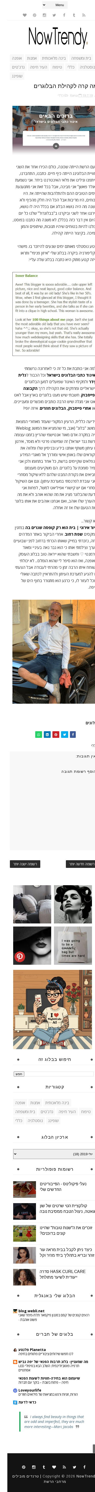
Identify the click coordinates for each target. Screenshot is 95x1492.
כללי (63, 67)
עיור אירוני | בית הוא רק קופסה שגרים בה (54, 527)
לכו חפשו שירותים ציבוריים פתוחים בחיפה (38, 1354)
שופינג (10, 76)
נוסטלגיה (80, 67)
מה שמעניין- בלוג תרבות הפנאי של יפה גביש (46, 1361)
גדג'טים (11, 67)
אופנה (9, 58)
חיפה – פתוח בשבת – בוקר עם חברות (36, 1382)
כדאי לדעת (20, 1402)
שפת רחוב (66, 534)
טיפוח (50, 67)
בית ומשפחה (74, 58)
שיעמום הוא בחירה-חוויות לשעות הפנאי (42, 1378)
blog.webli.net (24, 1310)
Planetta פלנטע (25, 1349)
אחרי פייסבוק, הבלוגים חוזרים (58, 408)
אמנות (24, 58)
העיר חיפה (31, 67)
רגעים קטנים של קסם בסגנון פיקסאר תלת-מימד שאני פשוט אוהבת (46, 1317)
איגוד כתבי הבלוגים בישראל (63, 375)
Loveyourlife (22, 1390)
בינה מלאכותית (47, 58)
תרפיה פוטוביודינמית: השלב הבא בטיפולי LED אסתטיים (41, 1368)
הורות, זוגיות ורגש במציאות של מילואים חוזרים (40, 1394)
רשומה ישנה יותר (18, 863)
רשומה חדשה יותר (74, 863)
